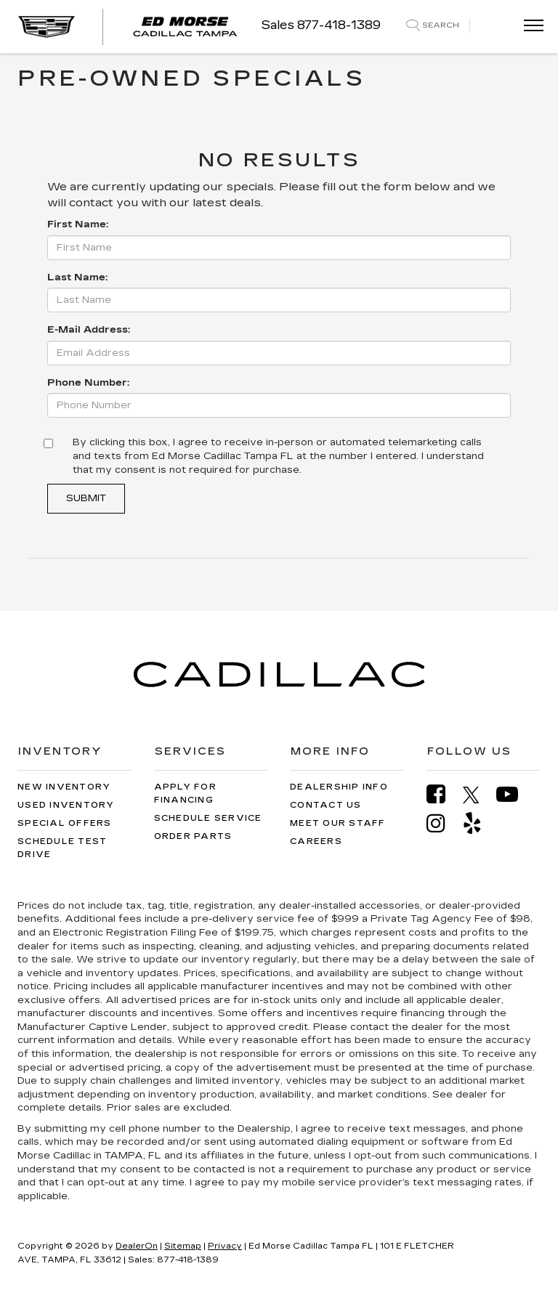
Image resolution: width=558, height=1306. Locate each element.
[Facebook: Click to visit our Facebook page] (443, 794)
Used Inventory (66, 805)
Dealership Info (339, 787)
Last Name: (77, 277)
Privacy (225, 1246)
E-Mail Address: (88, 330)
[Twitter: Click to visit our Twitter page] (478, 794)
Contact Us (326, 805)
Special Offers (64, 823)
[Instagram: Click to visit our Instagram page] (443, 823)
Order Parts (193, 836)
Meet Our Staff (338, 823)
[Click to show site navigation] (529, 26)
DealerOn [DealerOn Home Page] (137, 1246)
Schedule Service (208, 818)
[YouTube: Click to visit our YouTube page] (514, 794)
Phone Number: (88, 383)
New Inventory (63, 787)
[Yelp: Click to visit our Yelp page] (479, 823)
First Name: (77, 224)
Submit (86, 498)
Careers (316, 841)
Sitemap (182, 1246)
